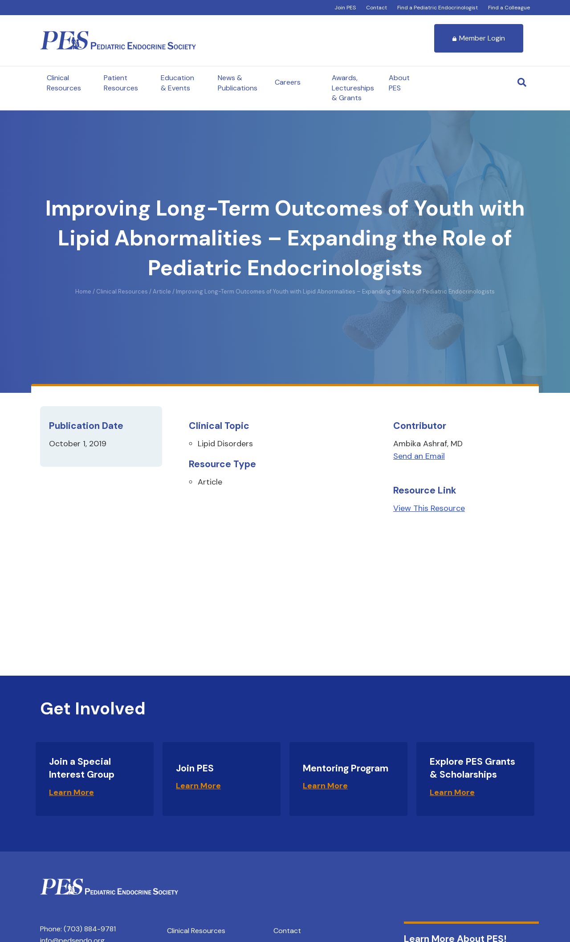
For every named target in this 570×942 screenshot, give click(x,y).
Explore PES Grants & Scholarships (472, 768)
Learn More (71, 792)
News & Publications (237, 82)
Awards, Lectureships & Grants (353, 87)
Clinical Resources (64, 82)
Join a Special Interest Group (81, 768)
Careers (288, 82)
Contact (376, 7)
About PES (399, 82)
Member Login (478, 38)
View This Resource (429, 508)
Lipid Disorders (225, 443)
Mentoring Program (345, 768)
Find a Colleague (509, 7)
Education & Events (177, 82)
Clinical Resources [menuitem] (196, 930)
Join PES (345, 7)
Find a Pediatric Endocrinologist (437, 7)
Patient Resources (121, 82)
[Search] (522, 82)
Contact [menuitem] (287, 930)
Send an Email (419, 456)
